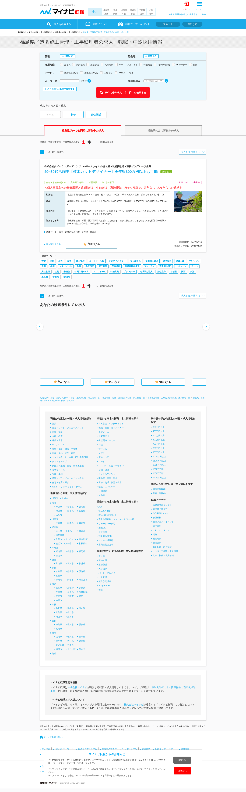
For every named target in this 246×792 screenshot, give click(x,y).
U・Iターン (181, 266)
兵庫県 (59, 592)
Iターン (194, 266)
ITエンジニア (58, 444)
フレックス (149, 266)
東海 (106, 14)
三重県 (59, 575)
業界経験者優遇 (132, 266)
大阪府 (82, 588)
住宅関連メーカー (107, 436)
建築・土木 (57, 440)
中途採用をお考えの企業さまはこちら (188, 14)
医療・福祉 (57, 432)
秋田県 (59, 511)
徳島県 (59, 624)
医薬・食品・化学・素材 (63, 453)
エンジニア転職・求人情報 (165, 551)
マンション (194, 261)
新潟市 (59, 555)
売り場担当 (135, 261)
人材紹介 (103, 569)
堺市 (81, 596)
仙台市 (59, 515)
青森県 (59, 506)
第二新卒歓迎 (105, 511)
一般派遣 (103, 577)
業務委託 (103, 564)
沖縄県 (70, 645)
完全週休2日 (165, 266)
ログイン (186, 9)
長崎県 (82, 636)
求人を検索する (62, 24)
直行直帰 (161, 271)
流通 (69, 261)
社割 (57, 271)
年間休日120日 (82, 271)
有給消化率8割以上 (108, 515)
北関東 (124, 10)
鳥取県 (59, 608)
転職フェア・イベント (137, 24)
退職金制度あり (106, 544)
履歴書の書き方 (160, 509)
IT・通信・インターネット (111, 423)
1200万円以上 (159, 465)
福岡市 (59, 649)
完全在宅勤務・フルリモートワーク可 (116, 519)
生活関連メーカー (107, 440)
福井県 (82, 563)
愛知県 (67, 277)
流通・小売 (104, 457)
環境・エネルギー (107, 487)
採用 (52, 266)
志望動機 (157, 517)
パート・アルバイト (108, 573)
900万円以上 (159, 452)
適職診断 (157, 543)
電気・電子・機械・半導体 (64, 449)
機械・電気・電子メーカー (111, 428)
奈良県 (70, 592)
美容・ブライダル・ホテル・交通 (68, 478)
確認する (182, 770)
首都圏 (133, 10)
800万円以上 (159, 448)
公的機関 (103, 491)
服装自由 (103, 532)
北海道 (106, 10)
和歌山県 (83, 592)
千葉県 (55, 277)
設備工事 (180, 261)
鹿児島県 (60, 645)
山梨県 (70, 551)
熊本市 (82, 649)
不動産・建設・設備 (108, 478)
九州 (142, 14)
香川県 (70, 624)
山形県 (70, 511)
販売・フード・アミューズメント (68, 428)
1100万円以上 (159, 461)
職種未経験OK (159, 489)
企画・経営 (57, 436)
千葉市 (59, 539)
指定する (69, 56)
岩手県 (70, 506)
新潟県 (59, 551)
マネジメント (65, 266)
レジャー (103, 453)
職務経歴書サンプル (162, 505)
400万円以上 (159, 431)
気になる (192, 24)
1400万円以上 (159, 473)
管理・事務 (57, 474)
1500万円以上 (159, 477)
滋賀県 (59, 588)
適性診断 (157, 526)
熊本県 (59, 641)
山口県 (70, 612)
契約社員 (103, 560)
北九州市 (71, 649)
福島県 (82, 511)
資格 (155, 534)
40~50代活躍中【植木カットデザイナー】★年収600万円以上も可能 (101, 172)
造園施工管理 (151, 261)
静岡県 (70, 571)
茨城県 (59, 523)
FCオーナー (104, 585)
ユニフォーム (99, 271)
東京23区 (83, 539)
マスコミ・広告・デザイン (111, 465)
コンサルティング (107, 474)
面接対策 (157, 538)
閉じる (182, 760)
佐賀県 (70, 636)
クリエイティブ (59, 461)
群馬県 (82, 523)
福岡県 (59, 636)
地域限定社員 (146, 271)
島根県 (70, 608)
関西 (115, 14)
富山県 (59, 563)
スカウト (168, 24)
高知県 (59, 629)
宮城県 (82, 506)
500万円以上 (159, 435)
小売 (60, 261)
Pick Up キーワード (64, 749)
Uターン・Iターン (161, 530)
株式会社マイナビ (77, 687)
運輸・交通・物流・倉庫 (110, 482)
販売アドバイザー (117, 261)
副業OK (102, 528)
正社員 (102, 556)
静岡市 (59, 580)
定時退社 (116, 266)
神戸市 (59, 600)
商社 (101, 444)
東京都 (44, 277)
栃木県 (70, 523)
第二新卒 (103, 266)
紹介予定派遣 (105, 581)
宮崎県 (82, 641)
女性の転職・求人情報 (163, 555)
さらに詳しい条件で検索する (61, 89)
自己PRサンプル (160, 513)
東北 (95, 12)
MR (52, 261)
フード (102, 461)
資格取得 (45, 271)
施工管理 (80, 261)
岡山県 (82, 608)
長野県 (82, 551)
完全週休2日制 (105, 536)
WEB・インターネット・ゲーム (67, 487)
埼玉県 (59, 531)
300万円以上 (159, 427)
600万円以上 (159, 440)
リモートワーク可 (107, 523)
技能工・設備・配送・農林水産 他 (68, 465)
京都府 (70, 588)
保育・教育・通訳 (60, 482)
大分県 (70, 641)
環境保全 (167, 261)
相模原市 (83, 543)
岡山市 (59, 616)
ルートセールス (96, 261)
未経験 (67, 271)
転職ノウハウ (100, 24)
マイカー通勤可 (106, 540)
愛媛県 (82, 624)
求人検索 (46, 749)
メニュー (199, 9)
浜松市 (70, 580)
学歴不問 (90, 266)
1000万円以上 (159, 456)
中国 (124, 14)
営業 (43, 261)
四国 (133, 14)
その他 (102, 495)
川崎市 (68, 543)
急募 (79, 266)
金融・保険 (104, 470)
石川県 (70, 563)
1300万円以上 (159, 469)
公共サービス (58, 470)
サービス (103, 449)
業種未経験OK (159, 493)
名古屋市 (83, 580)
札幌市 (65, 498)
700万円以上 (159, 444)
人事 (43, 266)
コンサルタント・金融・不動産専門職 (70, 457)
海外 (151, 14)
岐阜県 (59, 571)
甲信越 (142, 10)
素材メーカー (105, 432)
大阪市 (70, 596)
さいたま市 (70, 539)
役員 (101, 590)
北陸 (151, 10)
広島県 (59, 612)
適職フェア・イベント (163, 522)
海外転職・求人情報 (162, 547)
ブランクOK (129, 271)
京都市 (59, 596)
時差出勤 (114, 271)
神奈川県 (60, 535)
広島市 (70, 616)
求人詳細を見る (53, 244)
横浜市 (59, 543)
